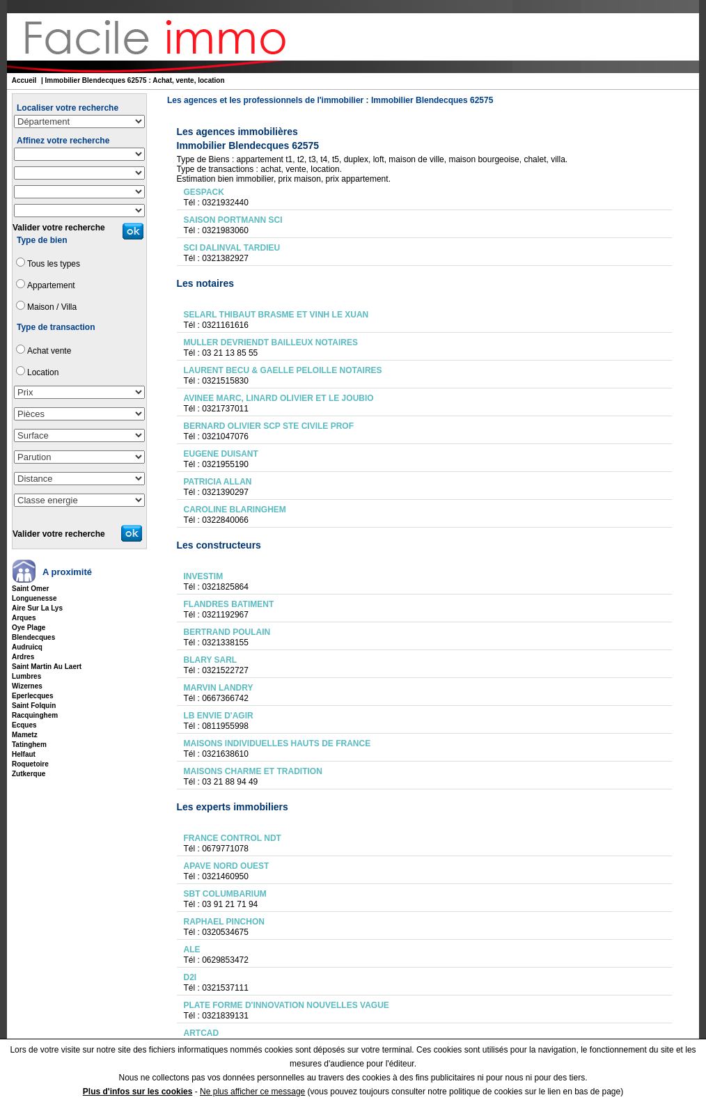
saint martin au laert (46, 666)
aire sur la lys (37, 608)
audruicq (27, 647)
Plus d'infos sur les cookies (138, 1091)
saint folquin (34, 705)
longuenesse (34, 598)
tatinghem (29, 744)
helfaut (24, 754)
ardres (23, 657)
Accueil (24, 80)
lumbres (26, 676)
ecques (24, 725)
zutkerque (28, 774)
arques (24, 618)
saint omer (30, 588)
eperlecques (32, 696)
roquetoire (30, 764)
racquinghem (35, 715)
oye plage (28, 627)
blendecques (33, 637)
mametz (25, 735)
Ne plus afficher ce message (252, 1091)
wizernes (27, 686)
